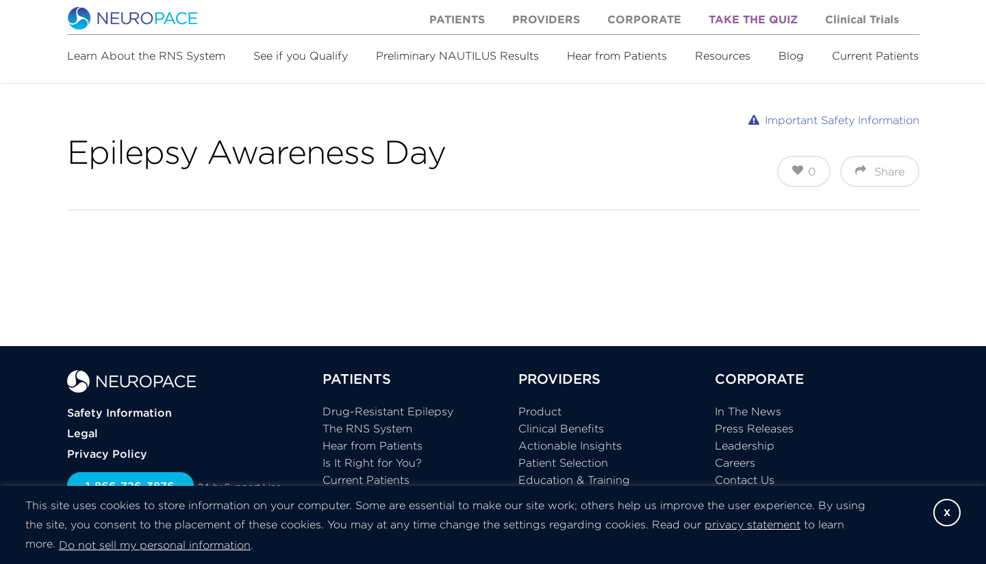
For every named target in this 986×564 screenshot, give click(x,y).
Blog (791, 55)
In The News (748, 411)
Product (539, 411)
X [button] (947, 512)
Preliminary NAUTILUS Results (457, 55)
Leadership (744, 445)
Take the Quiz (753, 19)
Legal (82, 433)
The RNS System (367, 428)
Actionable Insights (570, 445)
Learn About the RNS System (146, 55)
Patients (457, 19)
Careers (735, 462)
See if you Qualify (300, 55)
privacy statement (752, 524)
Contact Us (744, 480)
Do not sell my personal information (155, 545)
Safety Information (119, 412)
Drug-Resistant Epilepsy (388, 411)
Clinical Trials (862, 19)
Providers (546, 19)
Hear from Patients (617, 55)
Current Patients (875, 55)
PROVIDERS (559, 378)
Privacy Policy (107, 454)
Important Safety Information (842, 120)
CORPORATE (759, 378)
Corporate (644, 19)
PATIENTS (357, 378)
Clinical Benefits (561, 428)
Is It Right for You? (372, 462)
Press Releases (754, 428)
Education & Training (574, 480)
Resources (722, 55)
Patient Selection (563, 462)
